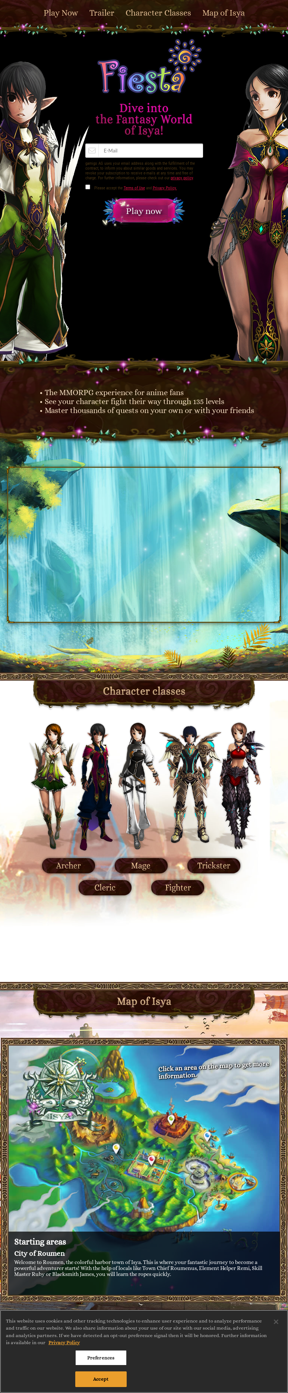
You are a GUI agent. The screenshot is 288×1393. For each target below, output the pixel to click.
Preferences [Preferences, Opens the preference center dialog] (100, 1358)
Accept (100, 1379)
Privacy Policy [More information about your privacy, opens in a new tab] (64, 1342)
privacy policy (182, 178)
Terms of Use (134, 188)
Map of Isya (223, 13)
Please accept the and (135, 188)
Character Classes (158, 13)
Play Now (61, 13)
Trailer (101, 13)
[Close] (276, 1322)
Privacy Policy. (165, 188)
